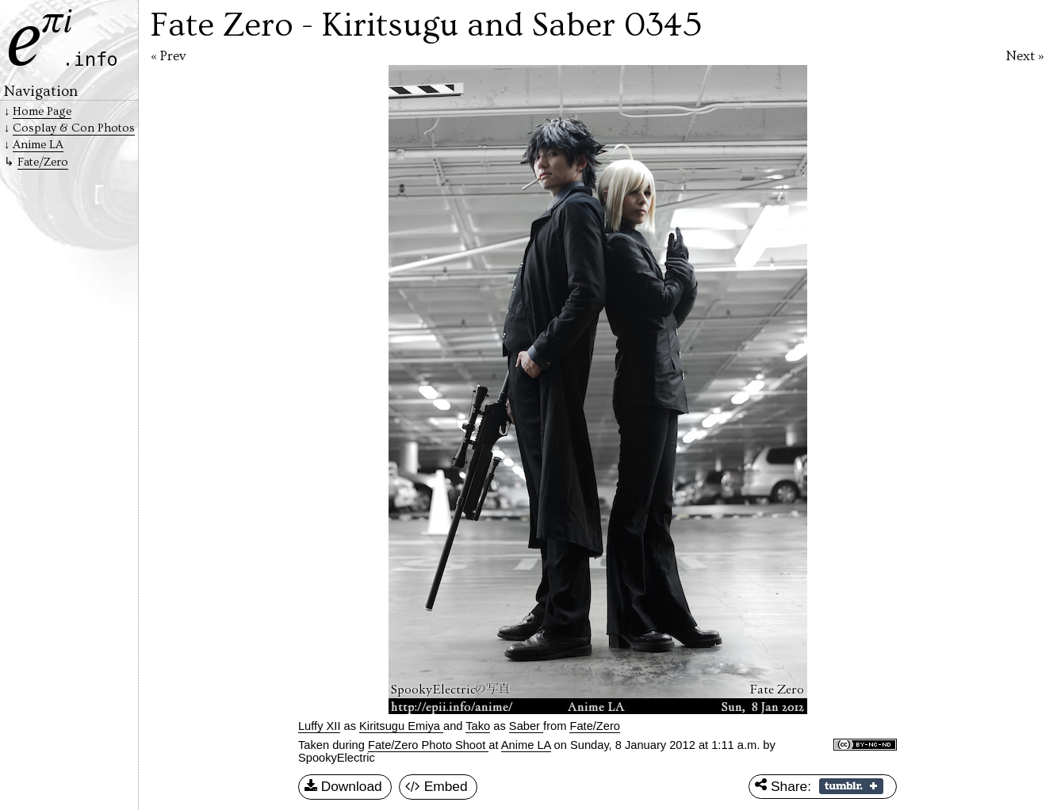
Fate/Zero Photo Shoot (428, 745)
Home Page (42, 111)
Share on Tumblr (851, 786)
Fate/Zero (42, 162)
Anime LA (526, 745)
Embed (436, 787)
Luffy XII (319, 726)
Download (343, 787)
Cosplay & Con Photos (74, 128)
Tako (477, 726)
